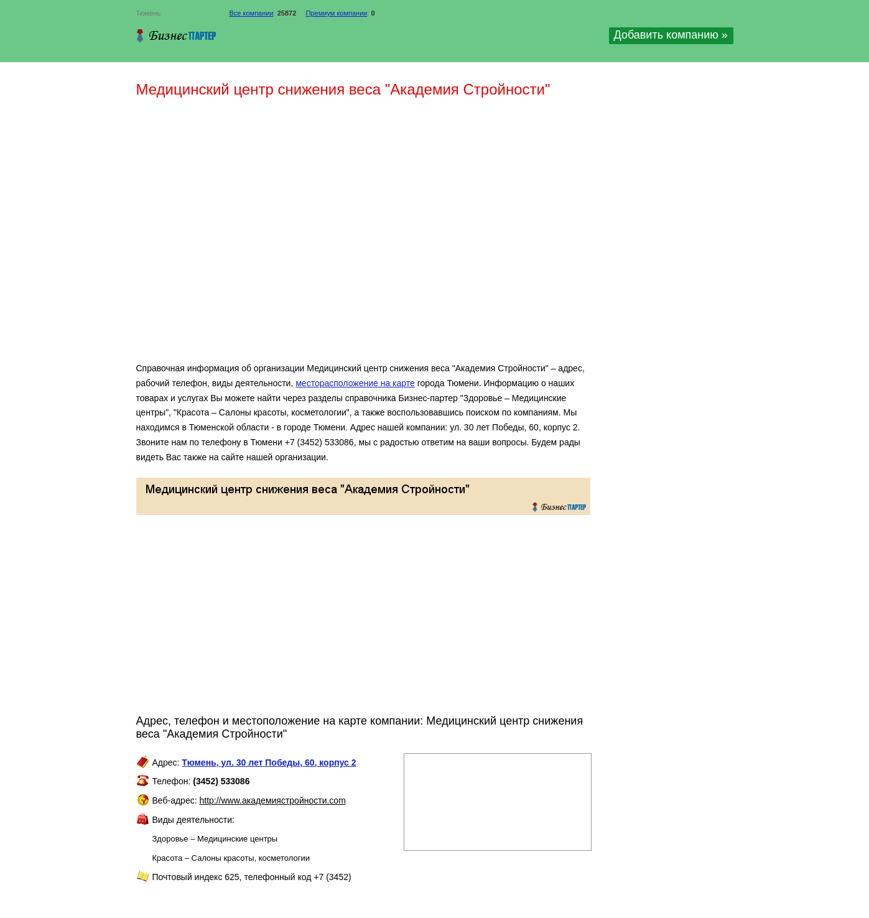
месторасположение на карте (355, 383)
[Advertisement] (316, 235)
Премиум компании (337, 13)
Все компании (252, 13)
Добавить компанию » (671, 35)
